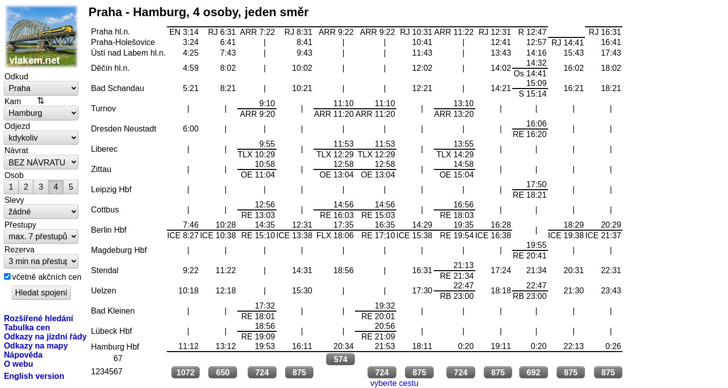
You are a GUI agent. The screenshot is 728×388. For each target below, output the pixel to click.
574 (340, 359)
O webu (18, 363)
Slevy (14, 199)
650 (223, 372)
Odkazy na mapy (36, 345)
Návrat (16, 150)
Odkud (16, 76)
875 (299, 372)
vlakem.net (41, 36)
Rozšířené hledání (38, 318)
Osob (14, 175)
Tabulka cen (27, 327)
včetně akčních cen (46, 276)
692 (533, 372)
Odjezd (17, 126)
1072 (185, 372)
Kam (13, 101)
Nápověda (23, 354)
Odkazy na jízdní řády (45, 336)
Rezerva (20, 249)
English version (34, 375)
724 (262, 372)
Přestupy (20, 224)
